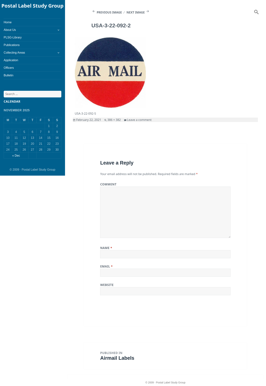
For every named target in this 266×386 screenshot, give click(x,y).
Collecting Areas (14, 52)
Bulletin (8, 75)
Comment (108, 184)
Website (107, 285)
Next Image (136, 12)
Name (106, 248)
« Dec (16, 155)
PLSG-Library (13, 37)
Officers (9, 67)
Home (8, 22)
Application (11, 60)
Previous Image (109, 12)
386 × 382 (114, 120)
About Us (10, 29)
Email (106, 266)
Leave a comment (139, 120)
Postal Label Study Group (32, 5)
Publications (12, 45)
